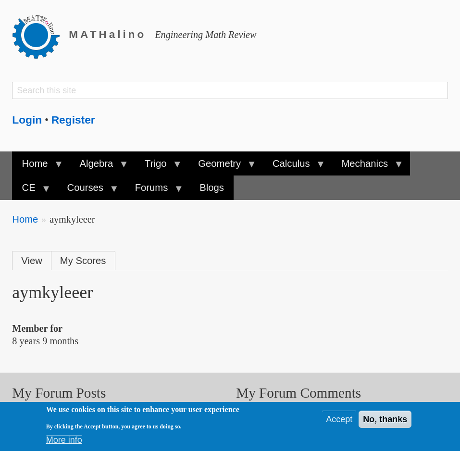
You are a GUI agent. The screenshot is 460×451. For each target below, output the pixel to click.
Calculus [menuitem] (293, 166)
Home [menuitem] (37, 166)
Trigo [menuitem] (158, 166)
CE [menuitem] (31, 191)
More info (64, 442)
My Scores (83, 260)
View (31, 260)
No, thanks (385, 421)
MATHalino (107, 34)
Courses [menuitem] (87, 191)
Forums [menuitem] (153, 191)
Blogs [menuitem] (211, 187)
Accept (339, 421)
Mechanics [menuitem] (367, 166)
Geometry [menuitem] (222, 166)
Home (25, 219)
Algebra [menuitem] (98, 166)
